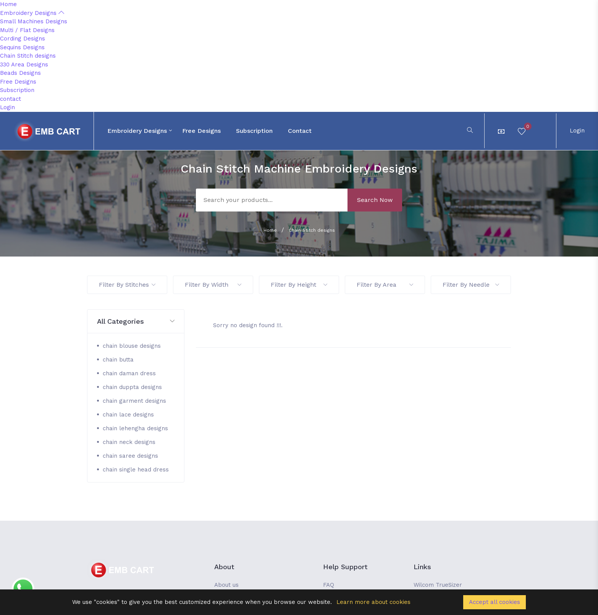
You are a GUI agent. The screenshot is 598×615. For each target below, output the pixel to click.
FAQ (328, 584)
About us (226, 584)
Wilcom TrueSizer (438, 584)
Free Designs (18, 81)
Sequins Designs (22, 47)
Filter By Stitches (127, 284)
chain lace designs (128, 414)
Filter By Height (299, 284)
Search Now (375, 199)
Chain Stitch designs (28, 55)
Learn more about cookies (373, 602)
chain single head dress (136, 469)
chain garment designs (134, 400)
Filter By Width (213, 284)
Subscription (17, 90)
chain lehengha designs (135, 428)
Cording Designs (22, 38)
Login (7, 107)
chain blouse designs (132, 345)
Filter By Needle (471, 284)
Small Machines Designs (33, 21)
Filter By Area (385, 284)
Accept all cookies (494, 602)
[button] (135, 322)
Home (8, 4)
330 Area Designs (24, 64)
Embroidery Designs (32, 13)
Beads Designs (20, 72)
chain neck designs (129, 442)
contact (10, 98)
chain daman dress (129, 373)
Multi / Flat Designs (27, 30)
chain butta (118, 359)
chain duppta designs (132, 387)
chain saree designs (130, 455)
